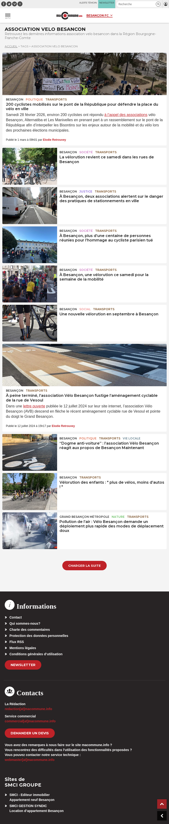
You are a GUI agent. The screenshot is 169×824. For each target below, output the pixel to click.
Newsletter (23, 665)
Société (86, 152)
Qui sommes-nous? (24, 623)
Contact (15, 617)
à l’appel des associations (125, 115)
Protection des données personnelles (38, 636)
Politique (34, 99)
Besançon (14, 99)
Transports (56, 99)
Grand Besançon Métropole (84, 517)
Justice (85, 191)
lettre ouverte (34, 406)
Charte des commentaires (29, 629)
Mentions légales (22, 648)
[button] (158, 4)
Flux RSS (16, 642)
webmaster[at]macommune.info (30, 760)
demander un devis (30, 733)
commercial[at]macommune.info (30, 721)
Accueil (11, 46)
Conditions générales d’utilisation (36, 654)
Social (85, 309)
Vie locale (131, 438)
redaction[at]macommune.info (28, 709)
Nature (118, 517)
